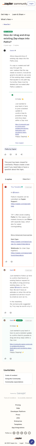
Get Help (5, 14)
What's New (7, 19)
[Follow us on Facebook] (14, 433)
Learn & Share (19, 14)
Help (18, 408)
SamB (12, 270)
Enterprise (18, 421)
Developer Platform (18, 411)
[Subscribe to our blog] (21, 433)
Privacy (27, 443)
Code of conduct (11, 375)
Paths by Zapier (10, 149)
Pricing (18, 405)
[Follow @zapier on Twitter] (25, 433)
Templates (18, 424)
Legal (21, 443)
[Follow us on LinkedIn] (17, 433)
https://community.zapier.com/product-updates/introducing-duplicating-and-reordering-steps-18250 (22, 129)
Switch (12, 50)
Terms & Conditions (10, 398)
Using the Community (13, 379)
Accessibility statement (25, 398)
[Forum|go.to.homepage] (13, 3)
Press (18, 415)
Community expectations (14, 382)
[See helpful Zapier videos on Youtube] (29, 433)
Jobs (18, 418)
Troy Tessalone (16, 187)
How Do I (7, 24)
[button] (31, 4)
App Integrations (18, 428)
